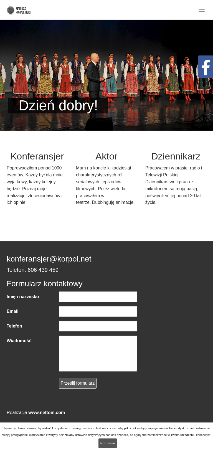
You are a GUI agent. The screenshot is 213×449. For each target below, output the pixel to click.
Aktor (106, 156)
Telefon (14, 326)
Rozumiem (107, 443)
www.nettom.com (46, 412)
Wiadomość (19, 340)
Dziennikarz (176, 156)
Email (13, 311)
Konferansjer (37, 156)
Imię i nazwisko (23, 296)
